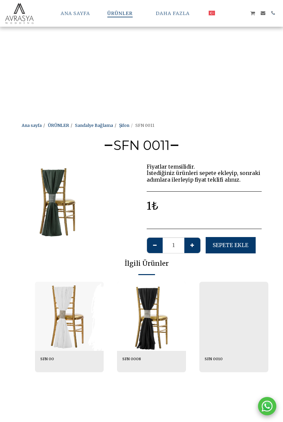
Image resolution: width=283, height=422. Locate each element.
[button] (222, 13)
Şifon (124, 125)
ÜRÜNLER (58, 125)
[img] (69, 316)
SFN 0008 (132, 359)
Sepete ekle (230, 245)
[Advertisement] (139, 46)
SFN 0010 (214, 359)
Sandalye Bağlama (94, 125)
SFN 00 (47, 359)
